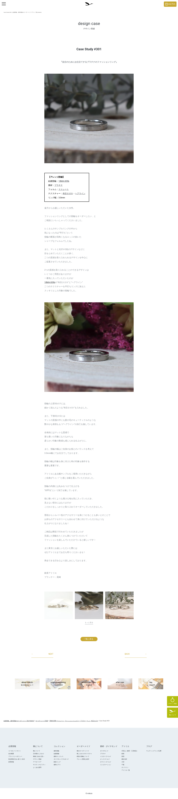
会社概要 (11, 753)
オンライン (125, 767)
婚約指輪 (56, 751)
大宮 (123, 762)
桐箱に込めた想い (38, 756)
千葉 (123, 764)
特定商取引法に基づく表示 (16, 759)
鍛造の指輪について (83, 756)
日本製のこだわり (38, 753)
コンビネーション (105, 764)
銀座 (123, 753)
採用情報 (11, 762)
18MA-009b (64, 181)
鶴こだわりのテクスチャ (84, 753)
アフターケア (37, 762)
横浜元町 (124, 759)
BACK (136, 654)
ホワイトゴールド (105, 762)
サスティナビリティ (39, 764)
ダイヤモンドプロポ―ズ (61, 759)
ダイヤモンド (104, 751)
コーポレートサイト (14, 751)
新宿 (123, 756)
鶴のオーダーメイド (83, 751)
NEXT (42, 654)
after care (120, 683)
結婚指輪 (56, 753)
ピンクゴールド (105, 759)
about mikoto (27, 683)
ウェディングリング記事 (153, 751)
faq (151, 683)
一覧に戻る (88, 639)
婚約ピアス (57, 764)
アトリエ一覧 (126, 770)
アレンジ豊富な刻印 (83, 759)
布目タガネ (68, 193)
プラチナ (58, 185)
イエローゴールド (105, 756)
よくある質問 (37, 767)
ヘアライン (80, 193)
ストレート (64, 189)
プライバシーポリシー (15, 756)
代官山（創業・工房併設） (130, 751)
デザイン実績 (37, 759)
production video (89, 683)
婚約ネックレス (58, 756)
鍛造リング (57, 762)
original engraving (58, 683)
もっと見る (89, 623)
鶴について (36, 751)
